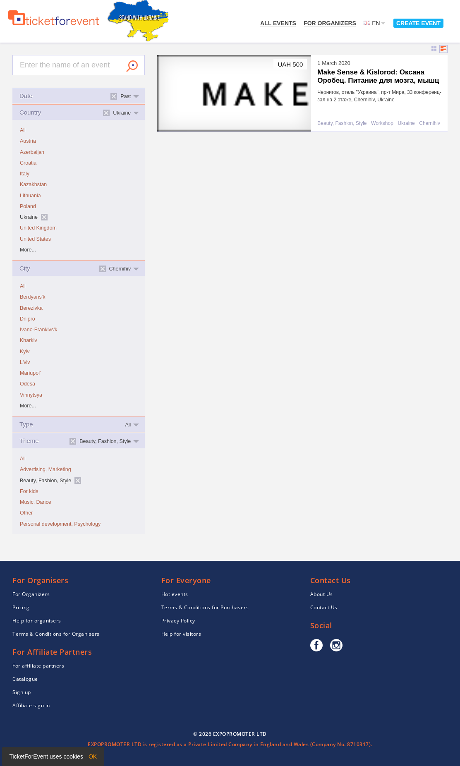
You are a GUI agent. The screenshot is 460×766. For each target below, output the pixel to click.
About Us (321, 594)
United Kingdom (38, 228)
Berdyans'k (32, 297)
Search (132, 66)
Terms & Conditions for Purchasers (205, 607)
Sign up (21, 692)
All (23, 130)
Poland (28, 206)
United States (35, 239)
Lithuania (30, 196)
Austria (28, 141)
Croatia (28, 163)
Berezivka (31, 308)
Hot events (174, 594)
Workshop (382, 123)
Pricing (21, 607)
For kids (29, 491)
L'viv (25, 362)
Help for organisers (36, 620)
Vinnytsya (31, 395)
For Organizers (330, 23)
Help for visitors (181, 633)
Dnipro (27, 319)
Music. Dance (35, 502)
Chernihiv (429, 123)
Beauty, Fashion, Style (342, 123)
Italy (24, 174)
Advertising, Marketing (45, 469)
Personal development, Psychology (60, 524)
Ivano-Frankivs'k (39, 330)
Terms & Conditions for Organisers (56, 633)
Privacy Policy (178, 620)
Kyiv (25, 351)
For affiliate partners (38, 665)
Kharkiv (28, 340)
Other (26, 513)
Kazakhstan (33, 184)
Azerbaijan (32, 152)
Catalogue (25, 678)
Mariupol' (30, 373)
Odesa (27, 384)
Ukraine (406, 123)
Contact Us (324, 607)
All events (278, 23)
